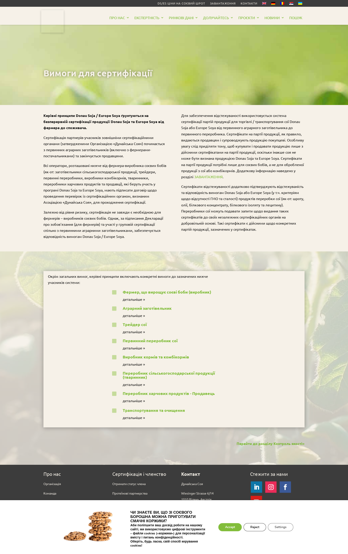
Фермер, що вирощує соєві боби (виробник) (167, 291)
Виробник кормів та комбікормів (156, 356)
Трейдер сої (135, 324)
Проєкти (246, 18)
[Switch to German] (273, 4)
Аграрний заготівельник (147, 308)
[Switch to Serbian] (291, 4)
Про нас (117, 18)
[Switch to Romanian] (282, 4)
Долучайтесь (216, 18)
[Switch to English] (264, 4)
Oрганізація (52, 484)
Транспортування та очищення (154, 410)
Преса (47, 521)
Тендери (49, 512)
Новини (272, 18)
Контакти (249, 3)
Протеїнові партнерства (129, 493)
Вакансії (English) (56, 502)
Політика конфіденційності (63, 540)
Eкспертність (146, 18)
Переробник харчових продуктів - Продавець (169, 393)
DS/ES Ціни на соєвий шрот (181, 3)
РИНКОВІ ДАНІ (181, 18)
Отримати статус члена (129, 484)
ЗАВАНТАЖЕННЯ (208, 176)
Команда (49, 493)
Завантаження (223, 3)
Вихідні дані (52, 530)
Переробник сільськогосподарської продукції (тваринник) (169, 375)
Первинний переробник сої (150, 340)
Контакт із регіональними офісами (206, 524)
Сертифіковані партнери (130, 502)
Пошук (295, 18)
